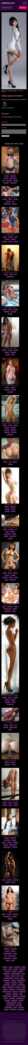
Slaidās (6, 579)
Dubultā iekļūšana (15, 973)
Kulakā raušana (12, 955)
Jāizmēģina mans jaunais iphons (10, 348)
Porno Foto (13, 1009)
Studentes (7, 430)
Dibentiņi (16, 199)
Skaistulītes (13, 176)
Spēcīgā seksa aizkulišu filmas (10, 197)
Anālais (10, 199)
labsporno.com (12, 1021)
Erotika (10, 241)
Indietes (22, 978)
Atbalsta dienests (11, 1041)
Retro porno (10, 392)
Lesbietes (14, 982)
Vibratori (6, 1009)
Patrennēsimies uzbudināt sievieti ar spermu (10, 722)
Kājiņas (13, 980)
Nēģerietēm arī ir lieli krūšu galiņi (10, 877)
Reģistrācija (23, 7)
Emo (23, 973)
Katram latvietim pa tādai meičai (10, 504)
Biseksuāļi (22, 969)
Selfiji (13, 354)
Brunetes (8, 201)
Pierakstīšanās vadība (20, 1041)
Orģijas (15, 953)
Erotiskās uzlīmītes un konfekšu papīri (10, 800)
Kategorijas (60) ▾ (6, 7)
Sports (16, 237)
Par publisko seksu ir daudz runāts (10, 272)
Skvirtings (10, 464)
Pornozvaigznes (7, 847)
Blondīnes (10, 606)
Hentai (7, 531)
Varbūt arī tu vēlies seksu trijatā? (10, 604)
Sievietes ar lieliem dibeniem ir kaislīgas (10, 385)
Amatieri (6, 176)
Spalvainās (14, 1000)
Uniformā (16, 241)
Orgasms (17, 987)
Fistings (13, 976)
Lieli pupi (6, 178)
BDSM (10, 969)
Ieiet (25, 3)
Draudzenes (8, 180)
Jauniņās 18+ (13, 183)
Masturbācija (7, 534)
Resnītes (15, 991)
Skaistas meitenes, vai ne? (10, 307)
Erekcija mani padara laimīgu (10, 946)
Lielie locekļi (7, 840)
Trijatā (14, 611)
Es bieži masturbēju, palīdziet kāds (10, 527)
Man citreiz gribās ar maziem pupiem (10, 174)
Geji (18, 976)
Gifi (3, 180)
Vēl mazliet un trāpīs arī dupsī (10, 760)
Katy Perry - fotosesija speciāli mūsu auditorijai (10, 912)
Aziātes (11, 274)
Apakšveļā (5, 577)
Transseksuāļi (8, 1007)
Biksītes (13, 511)
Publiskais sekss (10, 276)
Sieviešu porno (13, 178)
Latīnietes (4, 241)
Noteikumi (5, 1041)
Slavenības (13, 427)
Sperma (21, 1000)
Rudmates (6, 183)
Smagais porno (7, 203)
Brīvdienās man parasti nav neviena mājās (10, 835)
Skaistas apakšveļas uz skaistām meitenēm (10, 570)
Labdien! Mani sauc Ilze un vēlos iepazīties (10, 423)
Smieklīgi (14, 916)
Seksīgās (16, 180)
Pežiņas (8, 354)
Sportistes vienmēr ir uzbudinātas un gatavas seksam (10, 234)
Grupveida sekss (7, 608)
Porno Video (21, 1009)
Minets (11, 725)
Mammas (10, 314)
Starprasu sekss (13, 727)
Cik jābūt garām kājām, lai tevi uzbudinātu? (10, 695)
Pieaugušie (13, 311)
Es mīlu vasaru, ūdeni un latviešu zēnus (10, 459)
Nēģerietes (6, 311)
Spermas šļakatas (7, 953)
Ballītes (10, 805)
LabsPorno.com (8, 3)
